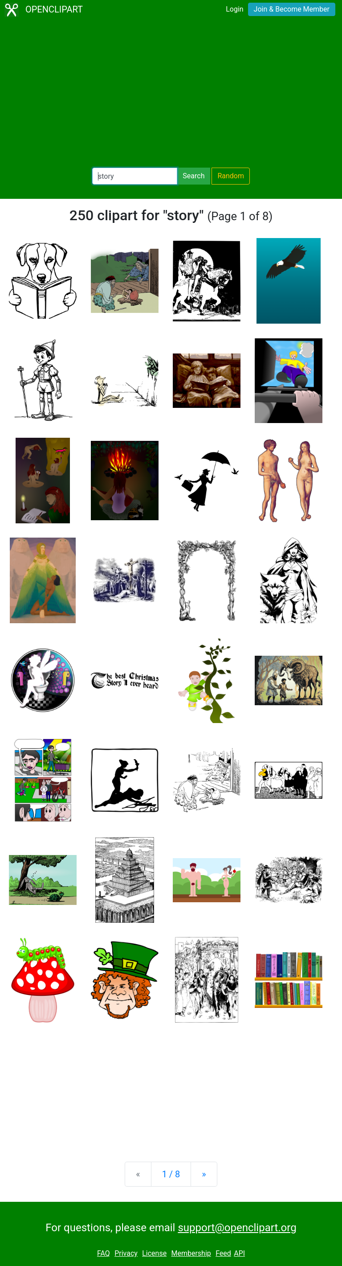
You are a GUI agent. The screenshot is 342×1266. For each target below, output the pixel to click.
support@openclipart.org (237, 1227)
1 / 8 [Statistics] (171, 1174)
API (239, 1253)
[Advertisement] (171, 93)
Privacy (126, 1253)
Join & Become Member (292, 9)
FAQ (103, 1253)
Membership (191, 1253)
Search (193, 176)
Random (230, 176)
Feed (223, 1253)
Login (234, 9)
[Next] (204, 1174)
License (154, 1253)
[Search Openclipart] (134, 176)
